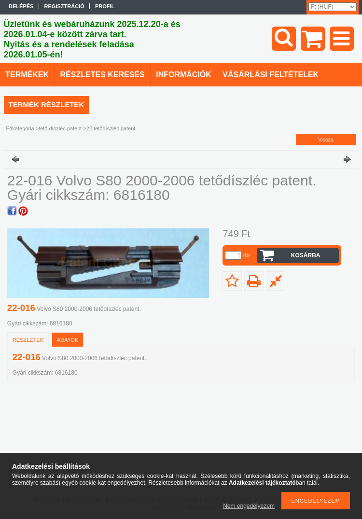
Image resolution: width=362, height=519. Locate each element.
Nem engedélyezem (249, 506)
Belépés (21, 6)
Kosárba (305, 255)
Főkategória (20, 128)
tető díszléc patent (60, 128)
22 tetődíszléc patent (111, 128)
